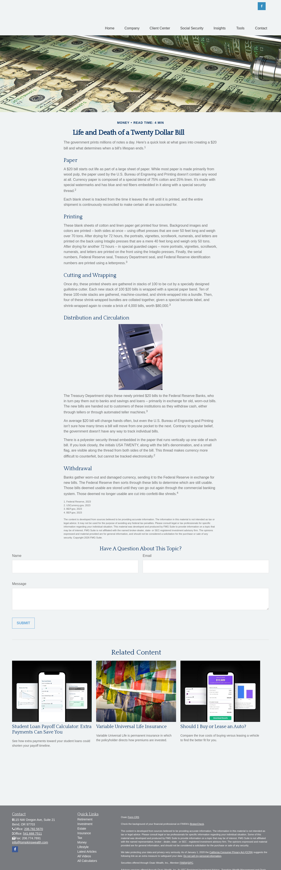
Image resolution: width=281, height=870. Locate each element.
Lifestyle (83, 847)
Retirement (84, 819)
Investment (84, 824)
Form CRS (133, 817)
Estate (81, 828)
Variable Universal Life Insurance (131, 726)
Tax (79, 838)
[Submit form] (23, 623)
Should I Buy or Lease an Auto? (213, 726)
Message (19, 584)
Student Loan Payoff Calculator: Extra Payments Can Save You (52, 729)
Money (82, 842)
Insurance (84, 833)
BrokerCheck (197, 824)
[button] (109, 28)
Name (17, 556)
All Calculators (87, 861)
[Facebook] (262, 6)
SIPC (190, 862)
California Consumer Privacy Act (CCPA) (231, 852)
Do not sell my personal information (202, 856)
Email (147, 556)
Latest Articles (87, 851)
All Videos (84, 856)
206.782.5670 (33, 829)
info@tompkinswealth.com (30, 842)
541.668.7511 (32, 833)
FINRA (183, 862)
